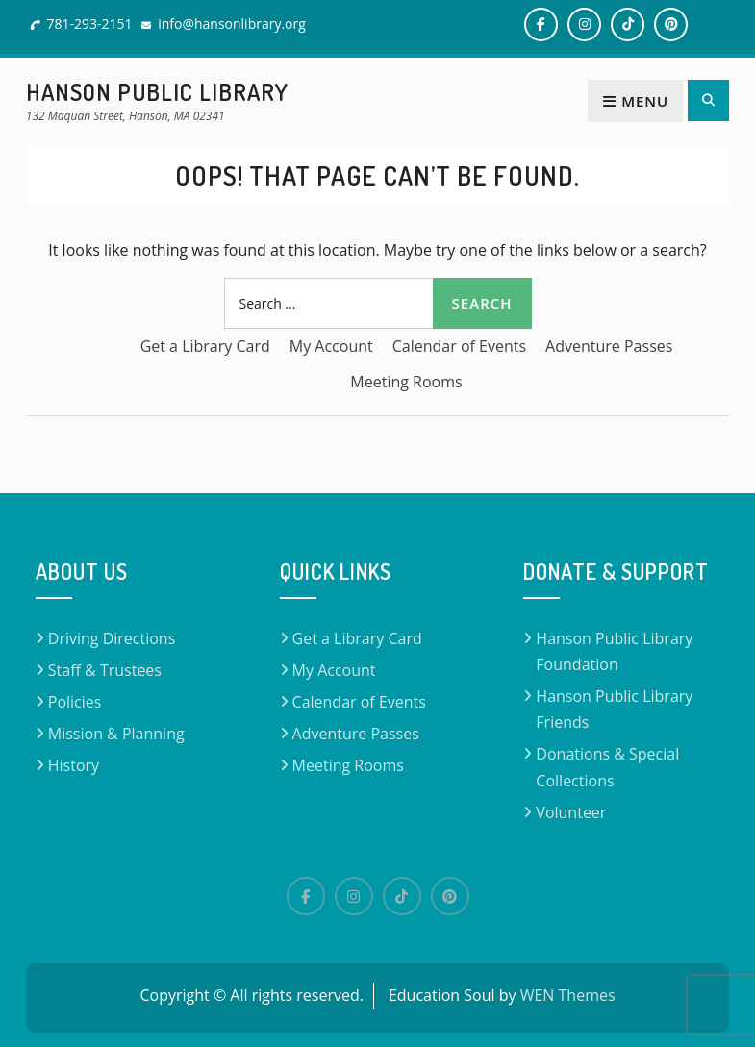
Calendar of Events (459, 346)
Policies (75, 701)
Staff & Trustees (105, 670)
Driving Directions (112, 638)
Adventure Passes (608, 346)
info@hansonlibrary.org (232, 23)
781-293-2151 (89, 23)
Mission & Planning (116, 733)
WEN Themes (568, 995)
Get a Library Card (205, 346)
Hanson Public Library (157, 92)
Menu (635, 101)
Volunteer (571, 812)
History (73, 765)
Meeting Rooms (406, 381)
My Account (331, 346)
